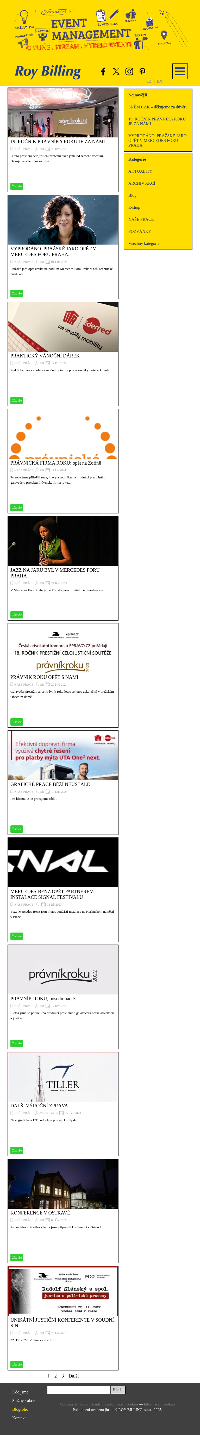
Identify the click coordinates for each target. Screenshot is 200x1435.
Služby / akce (23, 1400)
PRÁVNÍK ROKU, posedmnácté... (44, 998)
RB (42, 149)
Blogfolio (20, 1409)
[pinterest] (142, 71)
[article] (63, 140)
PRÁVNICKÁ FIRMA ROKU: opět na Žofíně (55, 463)
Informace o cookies (159, 1404)
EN (159, 81)
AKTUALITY (140, 171)
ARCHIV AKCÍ (141, 183)
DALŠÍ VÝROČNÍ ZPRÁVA (39, 1105)
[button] (101, 27)
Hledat (118, 1389)
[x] (116, 71)
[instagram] (129, 71)
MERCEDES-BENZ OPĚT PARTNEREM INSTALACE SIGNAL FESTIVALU (52, 894)
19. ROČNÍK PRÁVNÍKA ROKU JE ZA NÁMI (57, 141)
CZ (149, 81)
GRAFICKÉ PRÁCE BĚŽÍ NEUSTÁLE (50, 784)
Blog (132, 195)
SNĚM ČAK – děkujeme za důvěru (158, 107)
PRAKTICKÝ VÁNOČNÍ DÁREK (45, 355)
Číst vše (17, 186)
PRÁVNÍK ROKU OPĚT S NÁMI (44, 677)
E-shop (134, 207)
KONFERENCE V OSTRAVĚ (40, 1213)
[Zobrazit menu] (180, 71)
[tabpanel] (160, 81)
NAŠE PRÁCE (23, 149)
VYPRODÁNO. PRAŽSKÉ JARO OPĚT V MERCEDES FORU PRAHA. (53, 251)
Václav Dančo (49, 1113)
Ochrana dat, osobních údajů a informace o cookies (99, 1404)
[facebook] (103, 71)
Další (73, 1376)
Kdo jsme (20, 1392)
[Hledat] (78, 1390)
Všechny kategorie (144, 243)
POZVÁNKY (139, 231)
